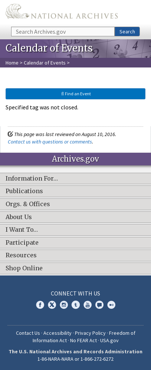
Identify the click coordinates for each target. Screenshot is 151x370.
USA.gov (109, 340)
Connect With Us (75, 293)
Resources (21, 255)
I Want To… (22, 230)
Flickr (111, 304)
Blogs (99, 304)
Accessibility (57, 333)
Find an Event (75, 93)
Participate (22, 242)
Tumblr (75, 304)
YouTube (87, 304)
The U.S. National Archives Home (62, 13)
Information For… (32, 178)
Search (127, 31)
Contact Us (28, 333)
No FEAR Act (83, 340)
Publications (24, 191)
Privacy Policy (90, 333)
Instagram (63, 304)
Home (12, 62)
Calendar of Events (45, 62)
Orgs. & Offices (28, 204)
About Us (19, 217)
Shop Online (24, 268)
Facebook (40, 304)
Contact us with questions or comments (50, 141)
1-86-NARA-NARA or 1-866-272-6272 (75, 359)
